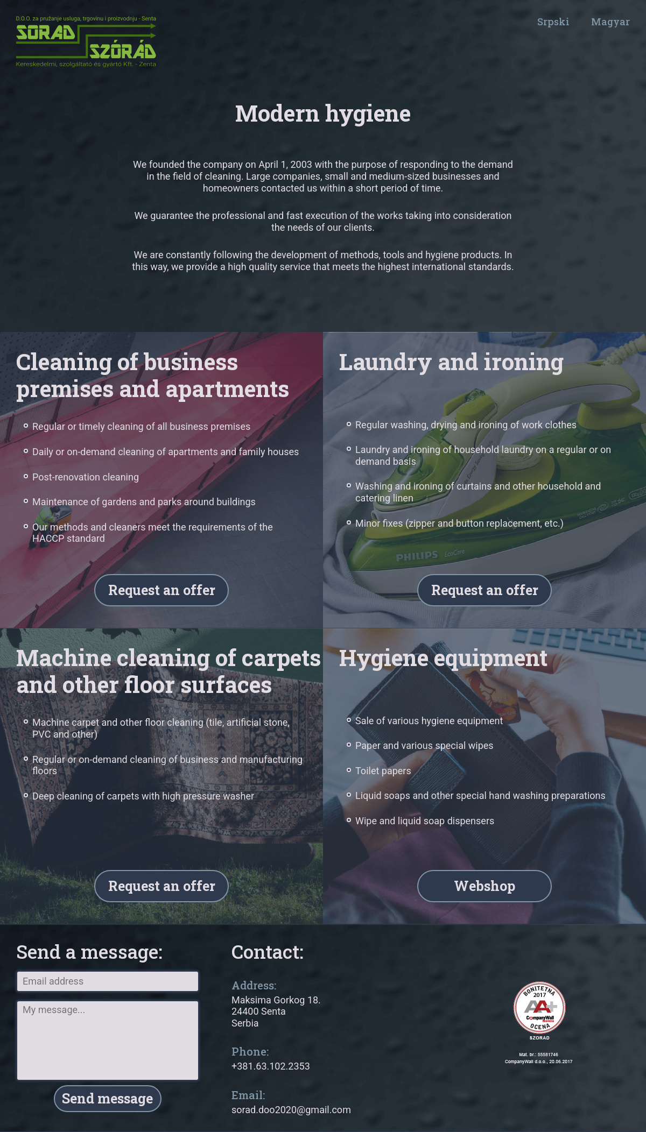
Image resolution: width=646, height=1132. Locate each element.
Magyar (610, 21)
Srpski (553, 21)
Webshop (484, 886)
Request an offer (161, 590)
